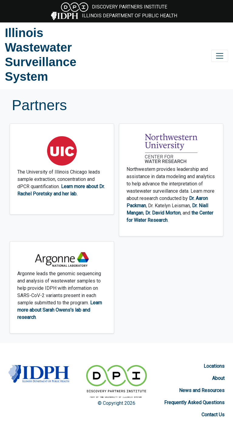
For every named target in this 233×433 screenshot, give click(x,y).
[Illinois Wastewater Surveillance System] (42, 54)
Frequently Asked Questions (194, 402)
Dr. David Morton (163, 213)
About (218, 378)
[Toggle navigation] (219, 56)
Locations (214, 366)
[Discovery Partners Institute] (116, 382)
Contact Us (213, 415)
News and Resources (202, 390)
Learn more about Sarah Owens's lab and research (59, 310)
